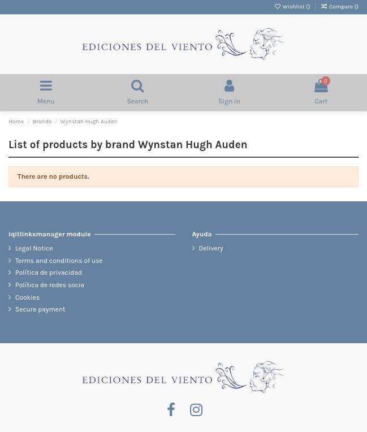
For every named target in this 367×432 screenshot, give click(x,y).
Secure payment (40, 309)
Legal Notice (34, 248)
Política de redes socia (49, 285)
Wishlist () (293, 6)
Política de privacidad (48, 273)
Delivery (211, 248)
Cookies (27, 297)
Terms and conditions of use (59, 261)
